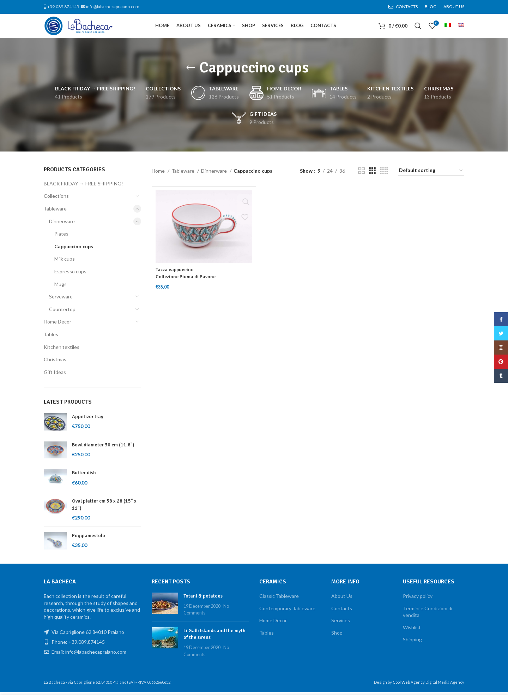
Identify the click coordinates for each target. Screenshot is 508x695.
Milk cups (64, 262)
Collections (56, 199)
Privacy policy (418, 599)
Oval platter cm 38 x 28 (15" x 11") (104, 507)
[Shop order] (431, 174)
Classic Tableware (279, 599)
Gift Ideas (55, 375)
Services (340, 623)
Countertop (62, 312)
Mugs (60, 287)
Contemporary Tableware (287, 611)
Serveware (61, 299)
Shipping (412, 642)
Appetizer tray (87, 419)
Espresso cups (70, 274)
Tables (51, 337)
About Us (341, 599)
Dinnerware (62, 224)
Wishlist (412, 630)
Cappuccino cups (73, 249)
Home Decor (57, 325)
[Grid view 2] (361, 173)
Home (159, 174)
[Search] (418, 27)
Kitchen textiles (61, 350)
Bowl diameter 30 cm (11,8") (103, 448)
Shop (337, 635)
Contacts (341, 611)
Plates (61, 236)
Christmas (55, 362)
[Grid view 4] (384, 173)
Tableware (55, 211)
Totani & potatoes (203, 599)
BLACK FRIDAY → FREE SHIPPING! (83, 186)
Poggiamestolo (88, 538)
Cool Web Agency (409, 685)
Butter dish (84, 476)
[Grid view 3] (372, 173)
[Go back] (190, 71)
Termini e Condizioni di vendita (427, 614)
